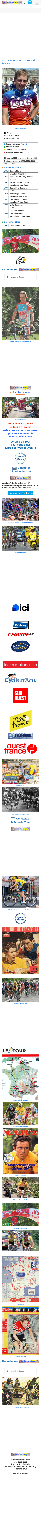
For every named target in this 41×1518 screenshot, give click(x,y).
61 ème (13, 191)
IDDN (25, 1469)
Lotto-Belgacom (16, 205)
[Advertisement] (20, 35)
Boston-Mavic (15, 171)
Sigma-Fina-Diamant (18, 188)
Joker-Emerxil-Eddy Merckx (21, 177)
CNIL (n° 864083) (28, 1466)
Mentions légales (20, 1473)
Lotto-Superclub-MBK (19, 199)
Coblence (26, 226)
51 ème (13, 179)
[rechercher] (20, 277)
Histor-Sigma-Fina (17, 194)
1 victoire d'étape (16, 211)
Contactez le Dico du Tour (20, 469)
